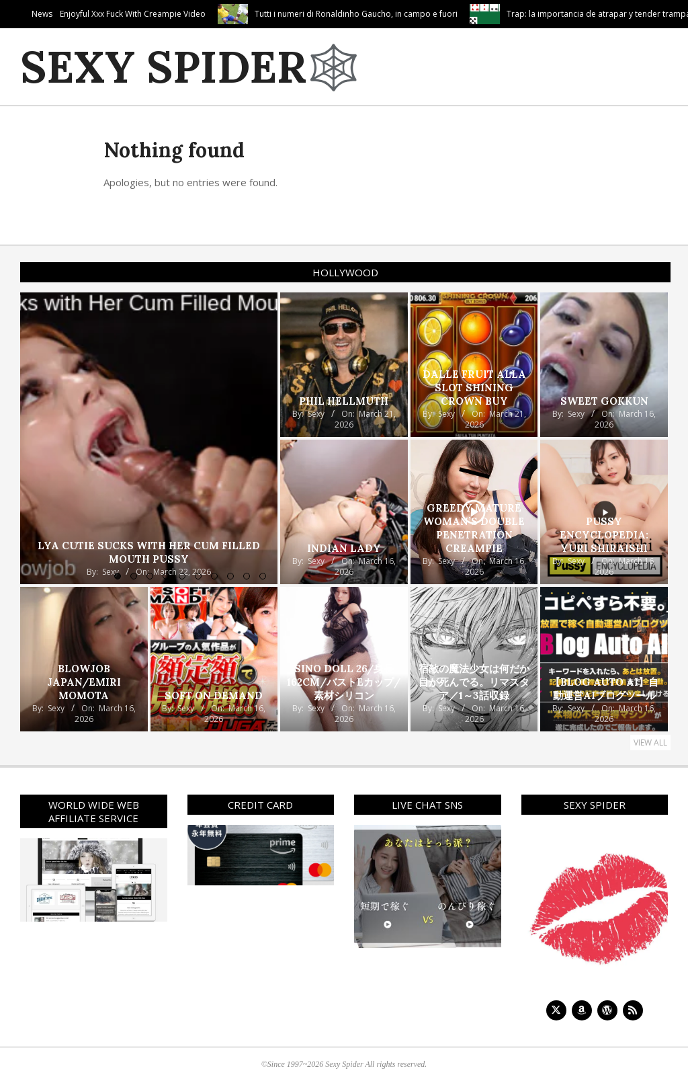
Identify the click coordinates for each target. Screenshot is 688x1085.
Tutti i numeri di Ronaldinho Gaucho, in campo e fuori (419, 13)
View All (650, 742)
